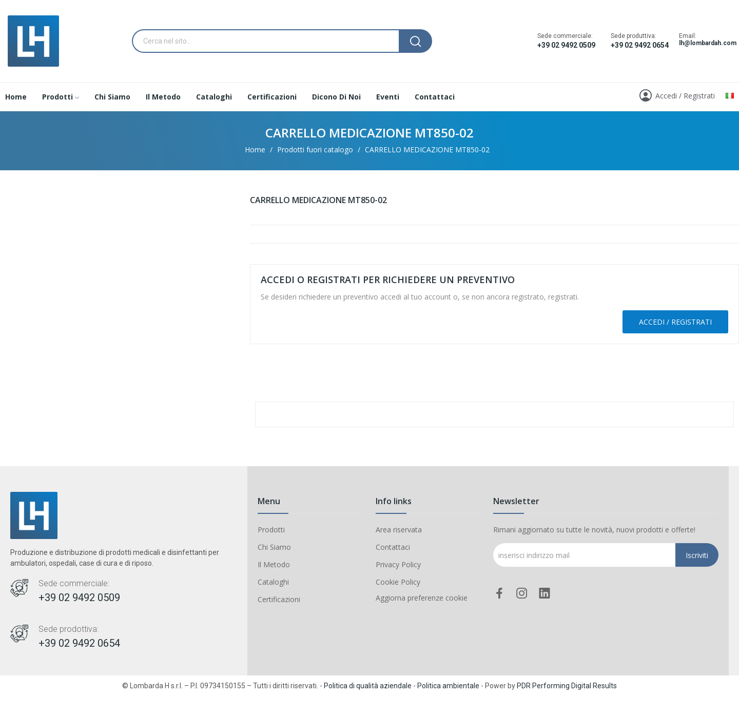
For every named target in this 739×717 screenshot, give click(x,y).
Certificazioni (279, 599)
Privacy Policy (398, 564)
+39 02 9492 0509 (566, 45)
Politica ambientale (448, 686)
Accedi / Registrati (675, 322)
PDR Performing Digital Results (567, 686)
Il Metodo (274, 564)
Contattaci (393, 547)
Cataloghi (273, 582)
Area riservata (399, 529)
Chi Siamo (274, 547)
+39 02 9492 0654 (640, 45)
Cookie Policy (398, 582)
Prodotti (271, 529)
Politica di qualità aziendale (368, 686)
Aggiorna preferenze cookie (422, 598)
